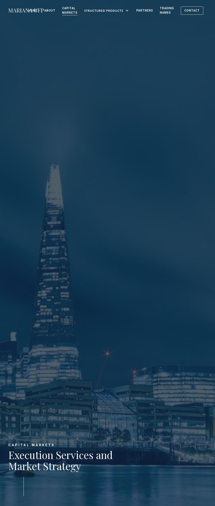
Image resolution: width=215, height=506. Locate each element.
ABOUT (49, 10)
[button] (107, 10)
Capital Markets (69, 10)
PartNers (144, 10)
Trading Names (167, 10)
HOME (33, 10)
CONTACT (192, 10)
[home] (16, 10)
